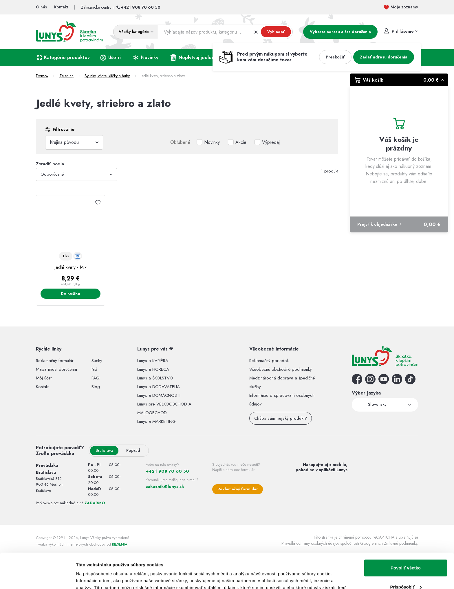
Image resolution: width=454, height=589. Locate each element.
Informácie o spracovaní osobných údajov (281, 399)
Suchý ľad (96, 365)
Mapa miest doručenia (56, 369)
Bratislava (104, 450)
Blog (95, 387)
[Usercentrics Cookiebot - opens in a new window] (37, 577)
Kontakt (42, 387)
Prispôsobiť (406, 553)
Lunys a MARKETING (156, 421)
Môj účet (44, 378)
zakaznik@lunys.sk (165, 486)
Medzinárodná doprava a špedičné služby (282, 382)
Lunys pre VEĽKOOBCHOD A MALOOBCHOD (164, 408)
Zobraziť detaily (92, 577)
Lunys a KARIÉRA (152, 360)
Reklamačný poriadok (269, 360)
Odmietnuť (405, 572)
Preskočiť (335, 57)
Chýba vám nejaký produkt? (280, 418)
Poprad (133, 450)
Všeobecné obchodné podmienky (280, 369)
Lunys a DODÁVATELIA (158, 387)
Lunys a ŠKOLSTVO (155, 378)
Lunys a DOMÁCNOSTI (158, 395)
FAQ (95, 378)
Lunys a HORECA (153, 369)
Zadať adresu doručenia (383, 57)
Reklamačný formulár (55, 360)
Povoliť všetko (406, 535)
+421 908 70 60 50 (140, 7)
